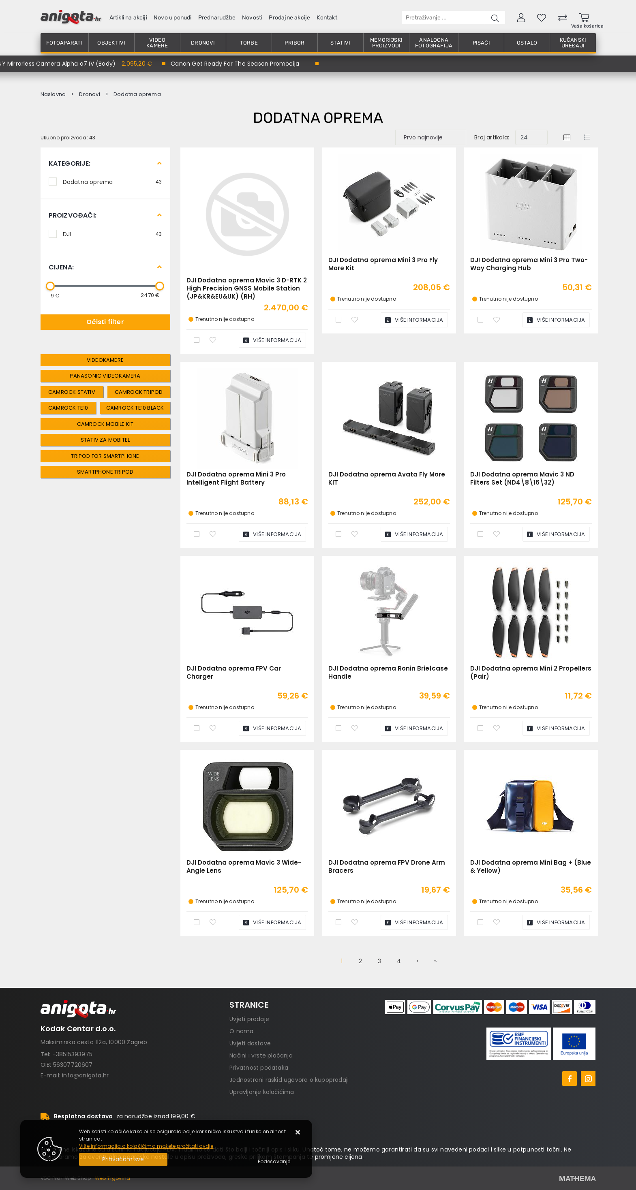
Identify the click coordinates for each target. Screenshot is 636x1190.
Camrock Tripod (139, 392)
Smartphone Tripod (105, 472)
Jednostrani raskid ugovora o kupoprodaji (289, 1080)
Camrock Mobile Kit (105, 424)
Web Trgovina (112, 1178)
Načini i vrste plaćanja (261, 1055)
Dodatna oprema (112, 181)
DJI (112, 233)
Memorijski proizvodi (386, 43)
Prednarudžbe (217, 17)
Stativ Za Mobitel (105, 440)
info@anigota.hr (85, 1075)
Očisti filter (105, 322)
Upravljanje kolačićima (261, 1092)
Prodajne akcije (289, 17)
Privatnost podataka (258, 1068)
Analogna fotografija (433, 43)
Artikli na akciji (128, 17)
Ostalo (527, 43)
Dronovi (203, 43)
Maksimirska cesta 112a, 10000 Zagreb (94, 1042)
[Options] (274, 1161)
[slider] (50, 286)
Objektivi (111, 43)
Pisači (481, 43)
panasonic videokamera (105, 376)
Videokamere (105, 360)
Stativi (340, 43)
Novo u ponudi (173, 17)
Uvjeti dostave (250, 1043)
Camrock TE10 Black (135, 408)
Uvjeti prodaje (249, 1019)
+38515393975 (72, 1054)
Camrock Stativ (71, 392)
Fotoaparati (64, 43)
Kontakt (327, 17)
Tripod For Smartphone (105, 456)
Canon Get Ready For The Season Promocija (235, 64)
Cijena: (61, 267)
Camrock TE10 (68, 408)
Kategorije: (70, 163)
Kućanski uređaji (573, 43)
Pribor (294, 43)
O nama (241, 1031)
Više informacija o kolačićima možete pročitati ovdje (146, 1146)
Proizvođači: (72, 215)
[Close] (123, 1159)
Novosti (252, 17)
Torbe (249, 43)
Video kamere (157, 43)
